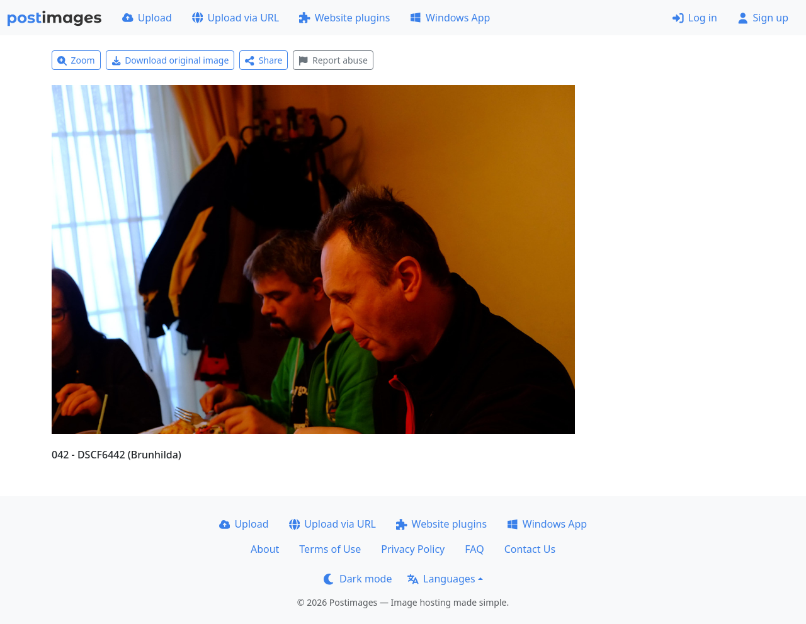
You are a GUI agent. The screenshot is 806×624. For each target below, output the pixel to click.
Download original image (170, 60)
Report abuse (332, 60)
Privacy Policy (413, 549)
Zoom (76, 60)
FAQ (474, 549)
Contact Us (529, 549)
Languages (441, 579)
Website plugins (344, 18)
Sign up (762, 18)
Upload (147, 18)
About (265, 549)
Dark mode (358, 579)
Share (263, 60)
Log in (695, 18)
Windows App (450, 18)
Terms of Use (330, 549)
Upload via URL (235, 18)
